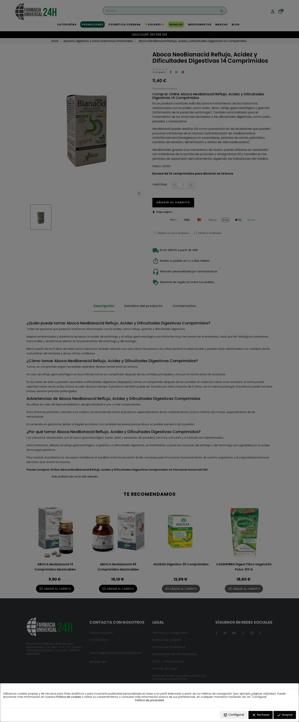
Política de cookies (68, 697)
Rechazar (260, 715)
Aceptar (285, 715)
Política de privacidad (149, 700)
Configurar (233, 714)
